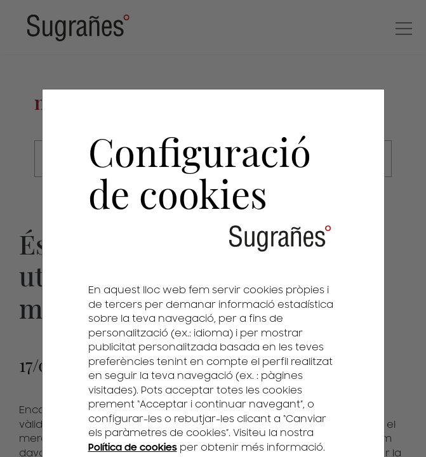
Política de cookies (132, 447)
